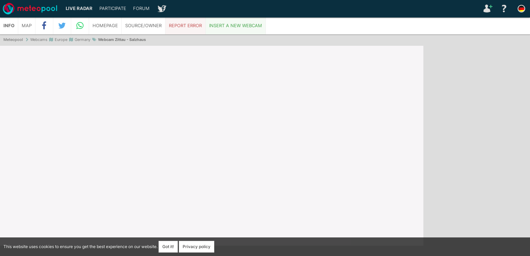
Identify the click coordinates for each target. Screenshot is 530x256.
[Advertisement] (476, 151)
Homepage (105, 25)
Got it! (168, 246)
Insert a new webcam (235, 25)
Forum (141, 8)
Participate (112, 8)
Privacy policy (196, 246)
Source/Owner (143, 25)
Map (27, 25)
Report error (185, 25)
